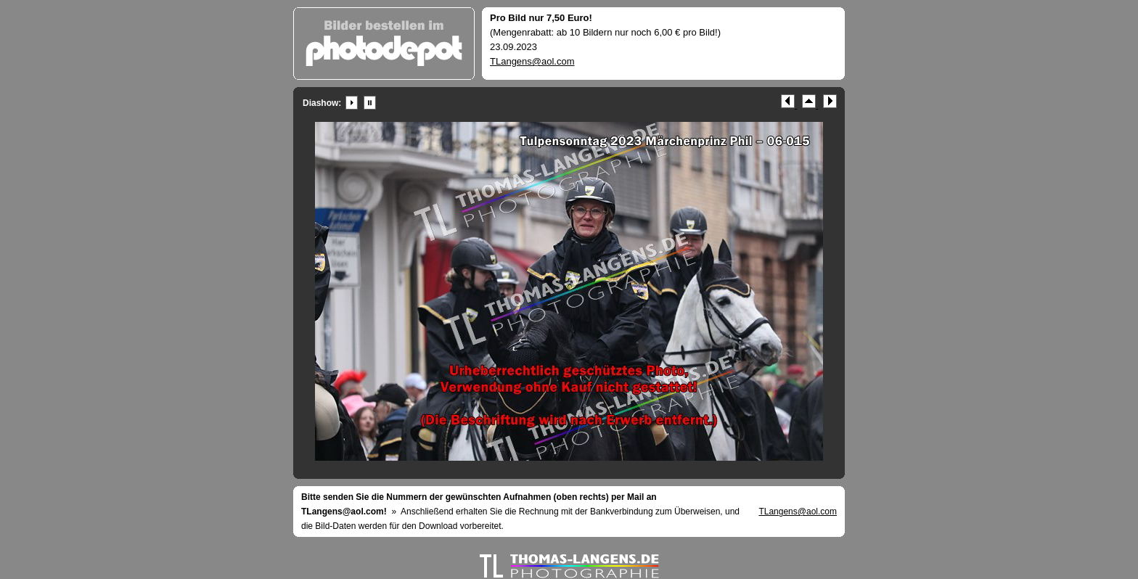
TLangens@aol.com (532, 61)
